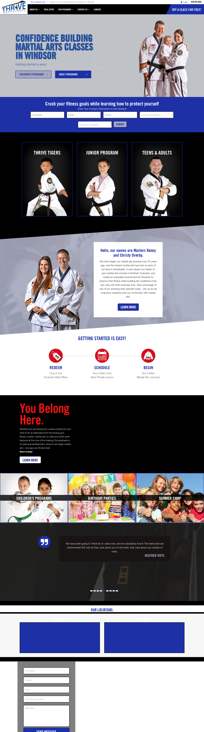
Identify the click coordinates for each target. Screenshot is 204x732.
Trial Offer (49, 9)
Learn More (128, 307)
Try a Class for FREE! (186, 9)
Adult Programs (73, 74)
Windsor (60, 618)
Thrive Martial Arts (38, 2)
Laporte (144, 618)
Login (184, 2)
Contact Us (83, 10)
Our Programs (65, 10)
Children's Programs (33, 74)
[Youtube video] (130, 433)
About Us (34, 10)
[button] (91, 590)
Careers (97, 9)
